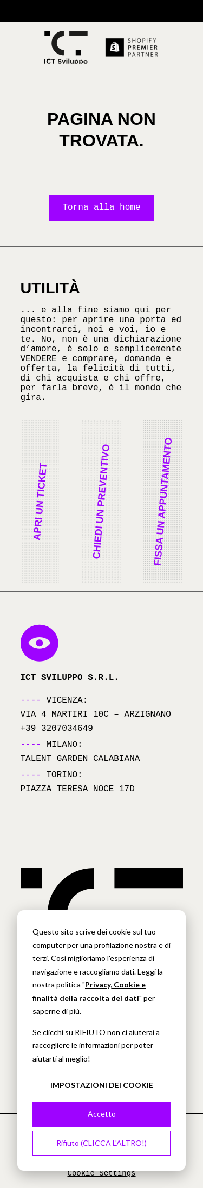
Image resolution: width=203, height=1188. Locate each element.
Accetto (102, 1113)
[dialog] (101, 1040)
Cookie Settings (101, 1173)
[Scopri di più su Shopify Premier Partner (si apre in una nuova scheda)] (132, 47)
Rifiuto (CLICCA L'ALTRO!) (101, 1142)
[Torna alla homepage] (66, 48)
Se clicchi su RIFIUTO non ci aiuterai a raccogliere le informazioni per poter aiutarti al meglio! (96, 1045)
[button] (40, 501)
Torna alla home (101, 207)
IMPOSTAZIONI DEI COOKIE (101, 1085)
